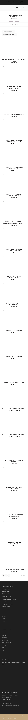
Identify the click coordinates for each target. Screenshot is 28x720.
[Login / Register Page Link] (15, 8)
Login (3, 650)
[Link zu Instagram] (22, 716)
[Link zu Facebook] (25, 716)
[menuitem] (8, 1)
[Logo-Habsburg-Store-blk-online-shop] (11, 8)
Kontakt (4, 635)
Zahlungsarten (5, 645)
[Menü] (19, 8)
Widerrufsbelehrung (6, 642)
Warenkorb (15, 1)
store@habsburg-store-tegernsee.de (10, 705)
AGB (3, 647)
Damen (3, 618)
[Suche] (17, 8)
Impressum (4, 637)
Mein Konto (8, 1)
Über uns (4, 632)
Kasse (21, 1)
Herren (3, 621)
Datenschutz (5, 640)
